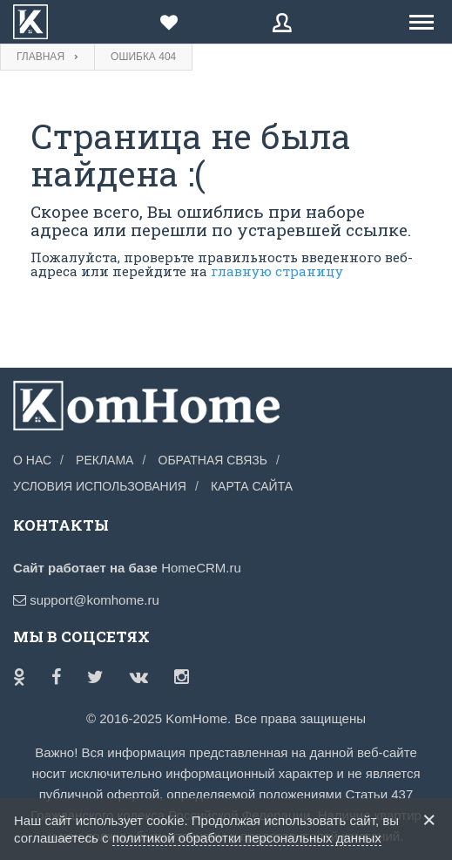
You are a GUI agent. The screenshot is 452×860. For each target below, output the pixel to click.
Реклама (104, 460)
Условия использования (99, 486)
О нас (32, 460)
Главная (40, 57)
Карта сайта (252, 486)
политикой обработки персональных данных (246, 837)
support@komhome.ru (86, 600)
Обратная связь (213, 460)
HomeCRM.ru (201, 567)
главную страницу (277, 271)
